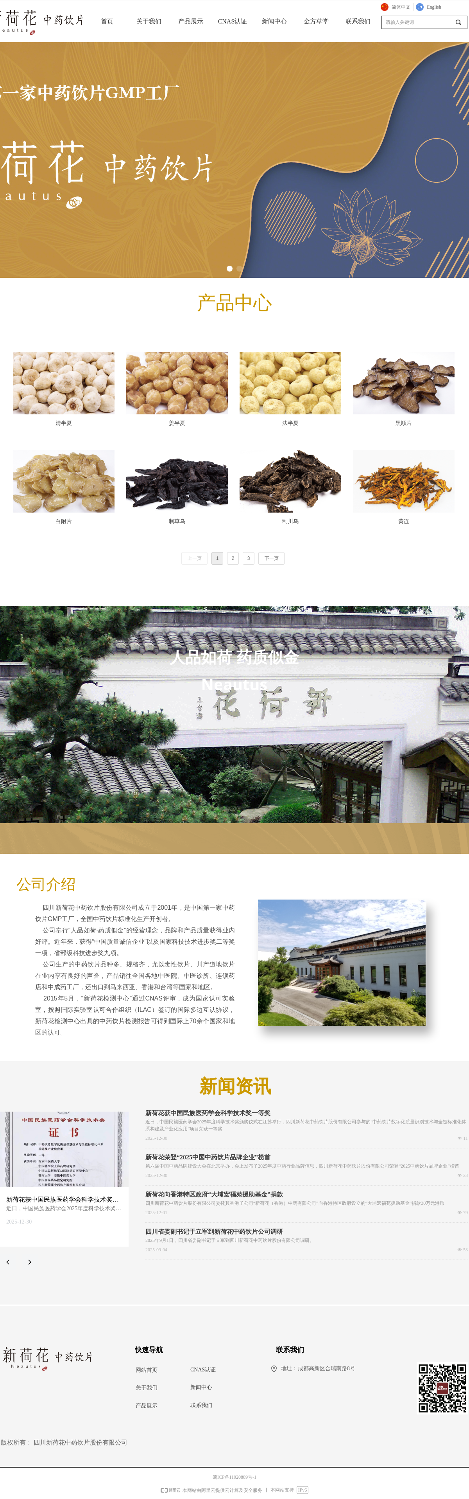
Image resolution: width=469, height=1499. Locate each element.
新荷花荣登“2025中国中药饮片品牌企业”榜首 (207, 1157)
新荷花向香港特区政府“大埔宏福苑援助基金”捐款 (214, 1194)
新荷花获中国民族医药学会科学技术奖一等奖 (207, 1113)
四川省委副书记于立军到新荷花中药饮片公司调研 (214, 1232)
